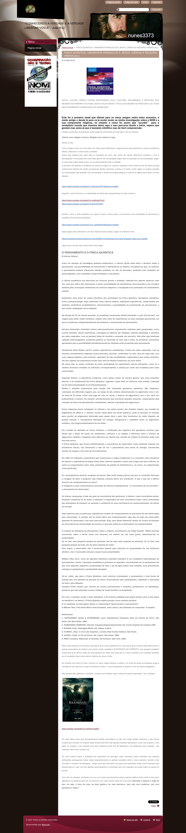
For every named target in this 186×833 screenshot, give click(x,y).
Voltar (153, 806)
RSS (158, 820)
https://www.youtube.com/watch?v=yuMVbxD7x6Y (83, 200)
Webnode (46, 825)
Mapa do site (132, 820)
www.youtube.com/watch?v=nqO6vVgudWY (80, 729)
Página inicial (34, 48)
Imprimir (146, 820)
